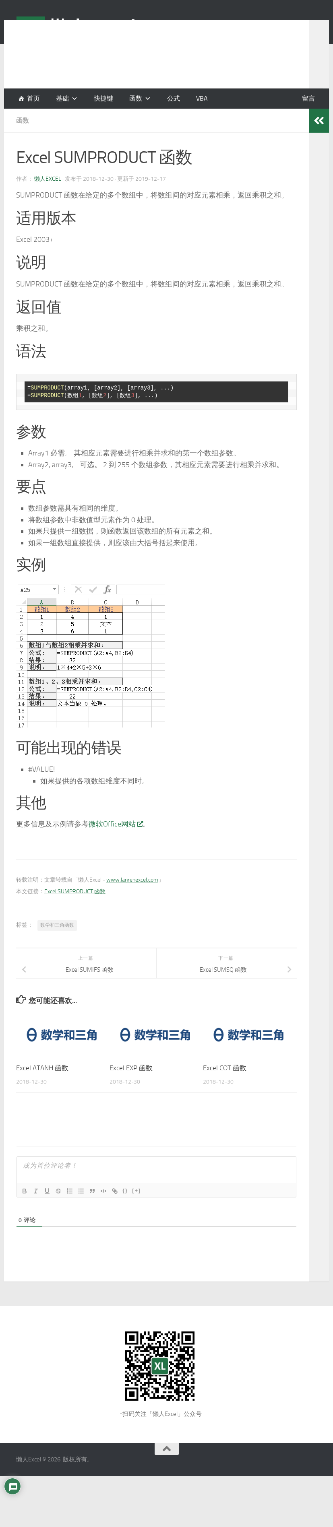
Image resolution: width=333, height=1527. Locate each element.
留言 (308, 98)
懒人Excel (47, 178)
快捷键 (103, 98)
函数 (135, 98)
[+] (136, 1190)
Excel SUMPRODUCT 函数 (74, 891)
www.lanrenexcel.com (132, 879)
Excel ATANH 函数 (42, 1068)
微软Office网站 (116, 824)
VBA (202, 98)
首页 (33, 98)
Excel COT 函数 (224, 1068)
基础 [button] (62, 98)
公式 (173, 98)
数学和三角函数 (57, 925)
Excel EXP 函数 (131, 1068)
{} (125, 1190)
